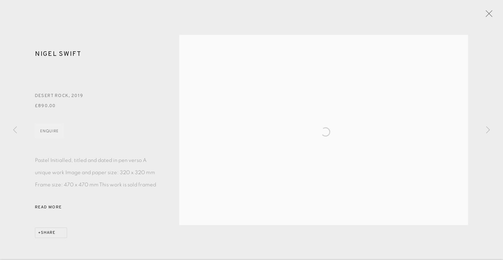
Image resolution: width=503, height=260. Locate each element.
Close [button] (488, 15)
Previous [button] (15, 130)
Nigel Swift (58, 56)
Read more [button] (48, 209)
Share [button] (48, 234)
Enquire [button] (49, 133)
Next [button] (488, 130)
